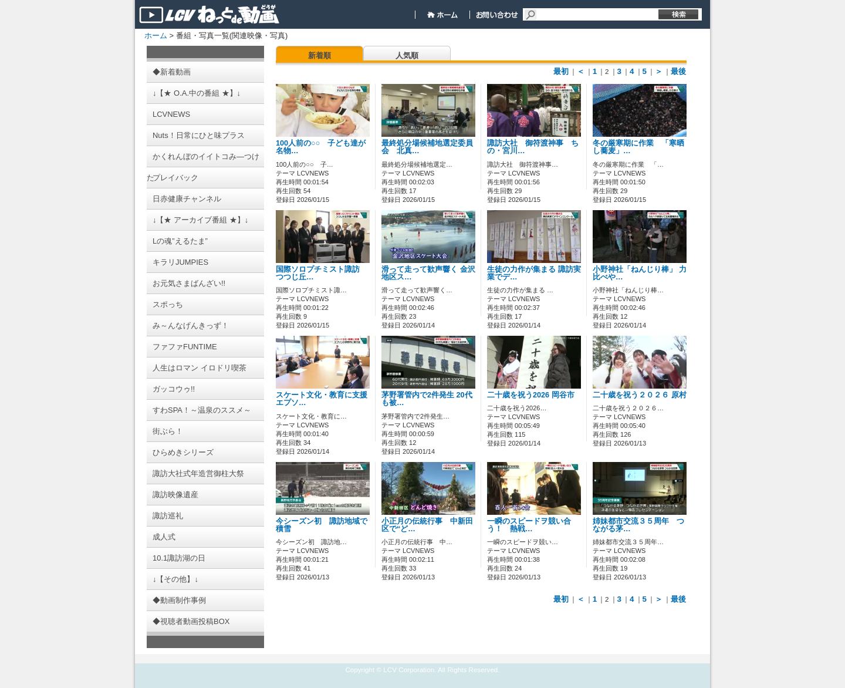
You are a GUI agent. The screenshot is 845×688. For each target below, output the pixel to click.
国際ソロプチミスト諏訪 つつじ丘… (321, 273)
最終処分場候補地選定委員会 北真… (427, 147)
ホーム (155, 35)
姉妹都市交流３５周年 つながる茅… (638, 525)
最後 (678, 71)
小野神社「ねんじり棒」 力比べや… (640, 273)
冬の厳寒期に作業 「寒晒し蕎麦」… (638, 147)
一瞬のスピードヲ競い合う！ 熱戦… (529, 525)
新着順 (319, 55)
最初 (561, 71)
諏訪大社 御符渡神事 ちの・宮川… (533, 147)
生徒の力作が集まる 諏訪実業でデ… (534, 273)
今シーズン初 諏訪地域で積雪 (321, 525)
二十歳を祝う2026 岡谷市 (530, 395)
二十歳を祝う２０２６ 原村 (647, 395)
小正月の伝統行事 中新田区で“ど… (427, 525)
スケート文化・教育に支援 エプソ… (321, 399)
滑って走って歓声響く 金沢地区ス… (428, 273)
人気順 (407, 55)
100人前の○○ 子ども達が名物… (321, 147)
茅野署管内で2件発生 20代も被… (426, 399)
